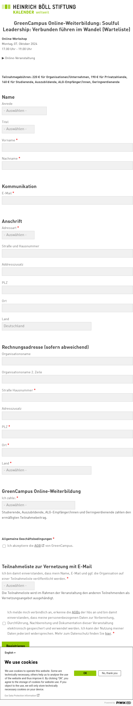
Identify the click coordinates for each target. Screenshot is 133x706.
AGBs (76, 612)
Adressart (9, 228)
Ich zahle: (9, 498)
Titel (5, 122)
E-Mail (7, 193)
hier (108, 633)
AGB (37, 545)
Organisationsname (16, 354)
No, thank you (110, 673)
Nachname (10, 158)
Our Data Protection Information (20, 695)
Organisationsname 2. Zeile (22, 372)
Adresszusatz (11, 408)
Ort (4, 301)
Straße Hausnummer (17, 390)
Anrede (7, 104)
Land (5, 319)
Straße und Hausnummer (20, 246)
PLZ (5, 283)
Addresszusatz (12, 264)
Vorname (8, 140)
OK (85, 673)
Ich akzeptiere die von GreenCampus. (40, 545)
